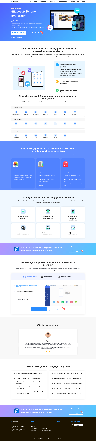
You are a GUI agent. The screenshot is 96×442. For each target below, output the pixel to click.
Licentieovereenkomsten (46, 431)
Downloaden (59, 429)
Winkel (73, 1)
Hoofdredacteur (34, 431)
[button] (81, 343)
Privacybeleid (34, 429)
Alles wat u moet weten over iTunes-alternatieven (28, 379)
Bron (78, 1)
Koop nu (76, 251)
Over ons (33, 427)
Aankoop (58, 427)
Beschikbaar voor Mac (18, 37)
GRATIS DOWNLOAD (18, 33)
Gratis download (76, 247)
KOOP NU (35, 33)
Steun (83, 1)
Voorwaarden (44, 429)
